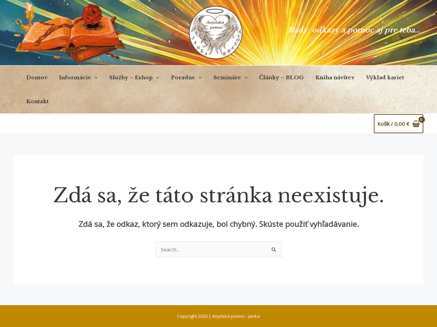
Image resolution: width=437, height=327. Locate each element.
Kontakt (37, 101)
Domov (36, 77)
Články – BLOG (273, 77)
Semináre (224, 78)
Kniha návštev (325, 77)
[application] (92, 78)
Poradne (181, 78)
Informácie (76, 78)
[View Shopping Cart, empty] (398, 124)
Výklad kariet (374, 77)
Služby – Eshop (131, 78)
